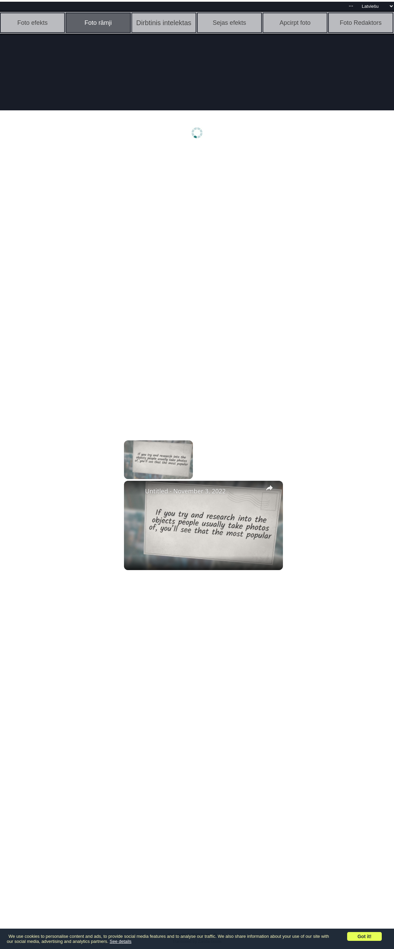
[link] (135, 491)
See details (120, 941)
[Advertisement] (53, 257)
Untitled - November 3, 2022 (185, 491)
